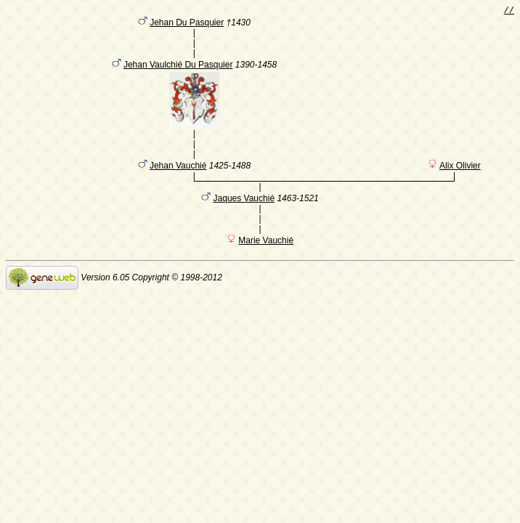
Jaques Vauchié (244, 217)
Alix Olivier (460, 182)
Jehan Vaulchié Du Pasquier (178, 74)
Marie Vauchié (265, 259)
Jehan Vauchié (178, 182)
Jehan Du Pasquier (187, 25)
